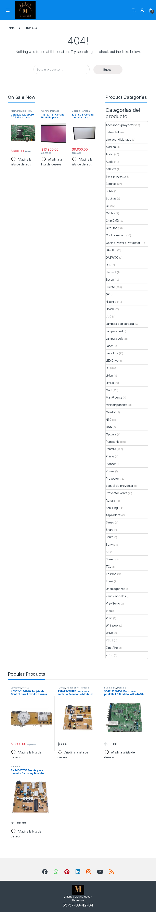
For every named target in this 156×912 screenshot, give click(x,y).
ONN (109, 427)
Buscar (108, 69)
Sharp (110, 529)
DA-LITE (111, 250)
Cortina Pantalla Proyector (50, 112)
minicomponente (117, 404)
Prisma (110, 471)
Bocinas (111, 198)
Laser (109, 346)
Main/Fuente (114, 397)
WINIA (110, 633)
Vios (109, 610)
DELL (109, 265)
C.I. (107, 206)
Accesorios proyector (120, 125)
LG (107, 368)
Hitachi (110, 309)
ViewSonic (113, 603)
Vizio (109, 618)
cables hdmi (113, 132)
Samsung (112, 508)
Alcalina (111, 147)
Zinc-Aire (112, 647)
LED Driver (113, 360)
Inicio (11, 28)
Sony (109, 544)
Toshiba (111, 574)
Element (111, 272)
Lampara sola (114, 338)
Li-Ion (109, 375)
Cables (110, 213)
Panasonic (112, 441)
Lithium (110, 382)
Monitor (111, 412)
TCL (30, 110)
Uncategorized (116, 588)
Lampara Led (114, 331)
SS (107, 552)
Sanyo (110, 522)
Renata (110, 500)
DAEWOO (112, 257)
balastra (111, 169)
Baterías (111, 183)
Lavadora (112, 353)
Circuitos (111, 228)
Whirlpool (112, 625)
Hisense (111, 301)
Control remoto (116, 235)
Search (133, 10)
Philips (110, 456)
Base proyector (116, 176)
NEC (109, 419)
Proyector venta (116, 493)
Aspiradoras (113, 515)
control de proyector (119, 485)
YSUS (109, 640)
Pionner (111, 464)
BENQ (109, 191)
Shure (110, 537)
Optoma (111, 434)
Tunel (109, 581)
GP (108, 294)
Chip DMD (112, 220)
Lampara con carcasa (120, 323)
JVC (109, 316)
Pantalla (21, 110)
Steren (110, 559)
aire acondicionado (118, 139)
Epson (110, 279)
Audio (109, 154)
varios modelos (116, 596)
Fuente (110, 287)
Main (13, 110)
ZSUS (109, 655)
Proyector (112, 478)
